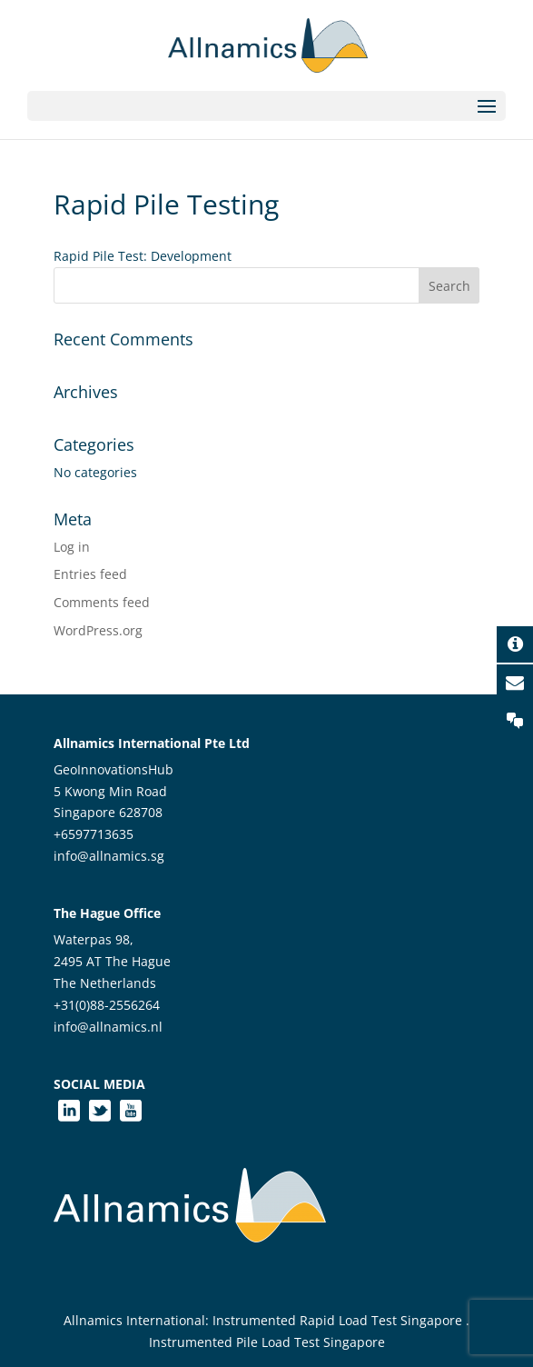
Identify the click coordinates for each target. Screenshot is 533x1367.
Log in (72, 546)
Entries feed (90, 574)
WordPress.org (98, 630)
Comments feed (102, 602)
